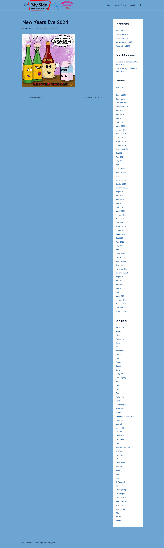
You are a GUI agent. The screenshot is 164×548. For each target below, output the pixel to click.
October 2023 (121, 184)
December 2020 (121, 308)
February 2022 (121, 257)
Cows (118, 370)
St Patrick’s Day (121, 482)
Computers (120, 362)
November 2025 (121, 103)
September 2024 (122, 149)
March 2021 (120, 296)
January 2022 (121, 261)
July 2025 (119, 111)
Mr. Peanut (120, 440)
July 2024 (119, 153)
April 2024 (119, 165)
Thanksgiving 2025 (123, 46)
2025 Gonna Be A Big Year (90, 97)
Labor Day (119, 420)
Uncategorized (121, 498)
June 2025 (120, 114)
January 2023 (121, 219)
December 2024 (121, 138)
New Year (53, 29)
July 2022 (119, 238)
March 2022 (120, 254)
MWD (118, 443)
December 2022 (121, 223)
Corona (118, 366)
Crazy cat (119, 374)
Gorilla (118, 401)
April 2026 (119, 87)
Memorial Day (121, 428)
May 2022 (119, 246)
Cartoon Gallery (120, 5)
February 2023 (121, 215)
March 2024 (120, 168)
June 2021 (120, 285)
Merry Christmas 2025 (124, 42)
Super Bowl (120, 486)
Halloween (120, 409)
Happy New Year (122, 38)
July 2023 (119, 196)
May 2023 (119, 203)
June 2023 (120, 199)
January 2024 (121, 172)
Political (119, 467)
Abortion (119, 331)
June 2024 (120, 157)
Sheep (118, 474)
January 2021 (121, 304)
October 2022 (121, 230)
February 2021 (121, 300)
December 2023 (121, 176)
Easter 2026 (120, 31)
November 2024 (121, 141)
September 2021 (122, 273)
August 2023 (120, 192)
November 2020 (121, 312)
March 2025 (120, 126)
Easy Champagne (36, 97)
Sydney (53, 543)
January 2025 (121, 134)
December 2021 (121, 265)
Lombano (28, 29)
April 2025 (119, 122)
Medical (119, 424)
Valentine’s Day (121, 501)
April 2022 (119, 250)
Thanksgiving (121, 490)
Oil (117, 459)
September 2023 (122, 188)
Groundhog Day (121, 405)
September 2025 (122, 107)
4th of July (120, 328)
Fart (117, 393)
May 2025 (119, 118)
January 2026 (121, 95)
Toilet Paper (120, 494)
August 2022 (120, 234)
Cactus (118, 355)
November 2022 (121, 226)
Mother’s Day (120, 436)
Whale (118, 513)
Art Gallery (133, 5)
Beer (117, 347)
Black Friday (120, 351)
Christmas (119, 358)
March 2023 (120, 211)
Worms (118, 521)
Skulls (118, 478)
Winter (118, 517)
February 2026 (121, 91)
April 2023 (119, 207)
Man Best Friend (122, 34)
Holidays (119, 413)
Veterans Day (121, 509)
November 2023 (121, 180)
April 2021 (119, 292)
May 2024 (119, 161)
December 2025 (121, 99)
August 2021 (120, 277)
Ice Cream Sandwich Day (125, 416)
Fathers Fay (120, 397)
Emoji (118, 389)
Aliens (118, 335)
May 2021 (119, 288)
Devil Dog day (121, 378)
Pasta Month (120, 463)
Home (109, 5)
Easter (118, 382)
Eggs (117, 385)
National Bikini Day (123, 447)
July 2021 (119, 281)
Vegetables (120, 505)
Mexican (119, 432)
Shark (118, 470)
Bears (118, 343)
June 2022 (120, 242)
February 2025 (121, 130)
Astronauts (120, 339)
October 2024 (121, 145)
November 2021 (121, 269)
